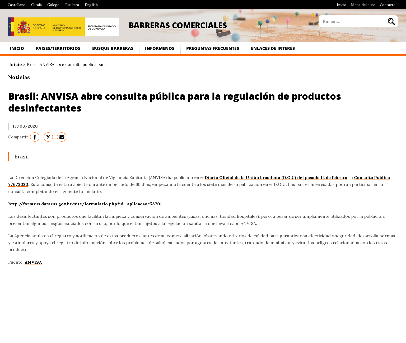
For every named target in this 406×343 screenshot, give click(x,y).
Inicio (341, 4)
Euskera (72, 4)
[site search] (352, 21)
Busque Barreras (112, 48)
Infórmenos (159, 48)
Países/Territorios (58, 48)
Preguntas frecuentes (212, 48)
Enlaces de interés (273, 48)
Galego (53, 4)
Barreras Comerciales (178, 25)
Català (36, 4)
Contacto (387, 4)
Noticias (19, 77)
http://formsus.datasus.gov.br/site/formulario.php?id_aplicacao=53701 (85, 203)
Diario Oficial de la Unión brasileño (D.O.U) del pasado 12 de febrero (276, 177)
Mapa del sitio (363, 4)
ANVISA (33, 262)
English (91, 4)
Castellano (16, 4)
